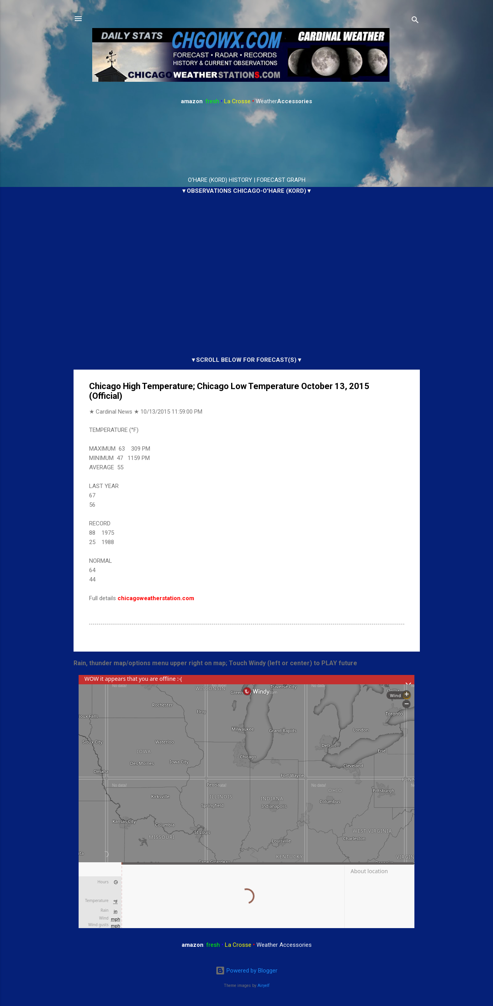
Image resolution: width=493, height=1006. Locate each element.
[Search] (415, 21)
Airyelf (264, 985)
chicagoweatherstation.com (156, 598)
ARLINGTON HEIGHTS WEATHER (247, 141)
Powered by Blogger (246, 970)
